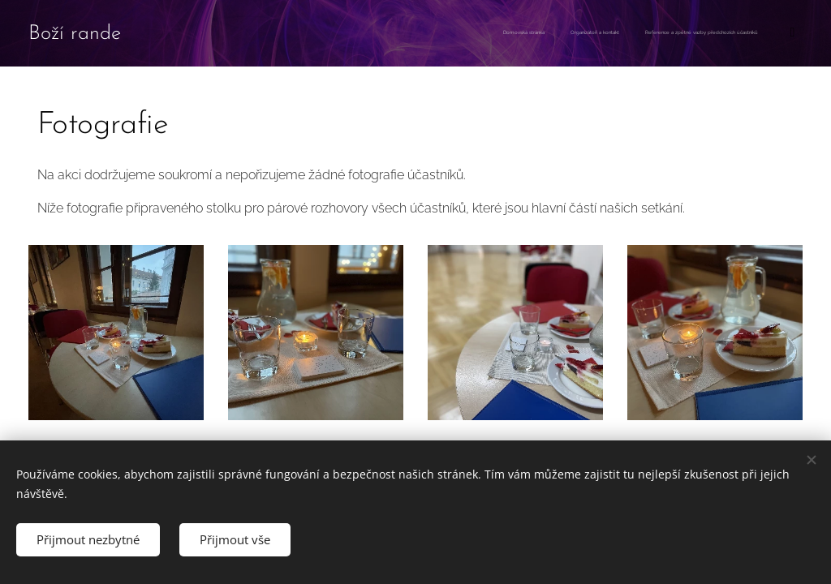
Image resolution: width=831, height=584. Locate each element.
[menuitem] (729, 33)
